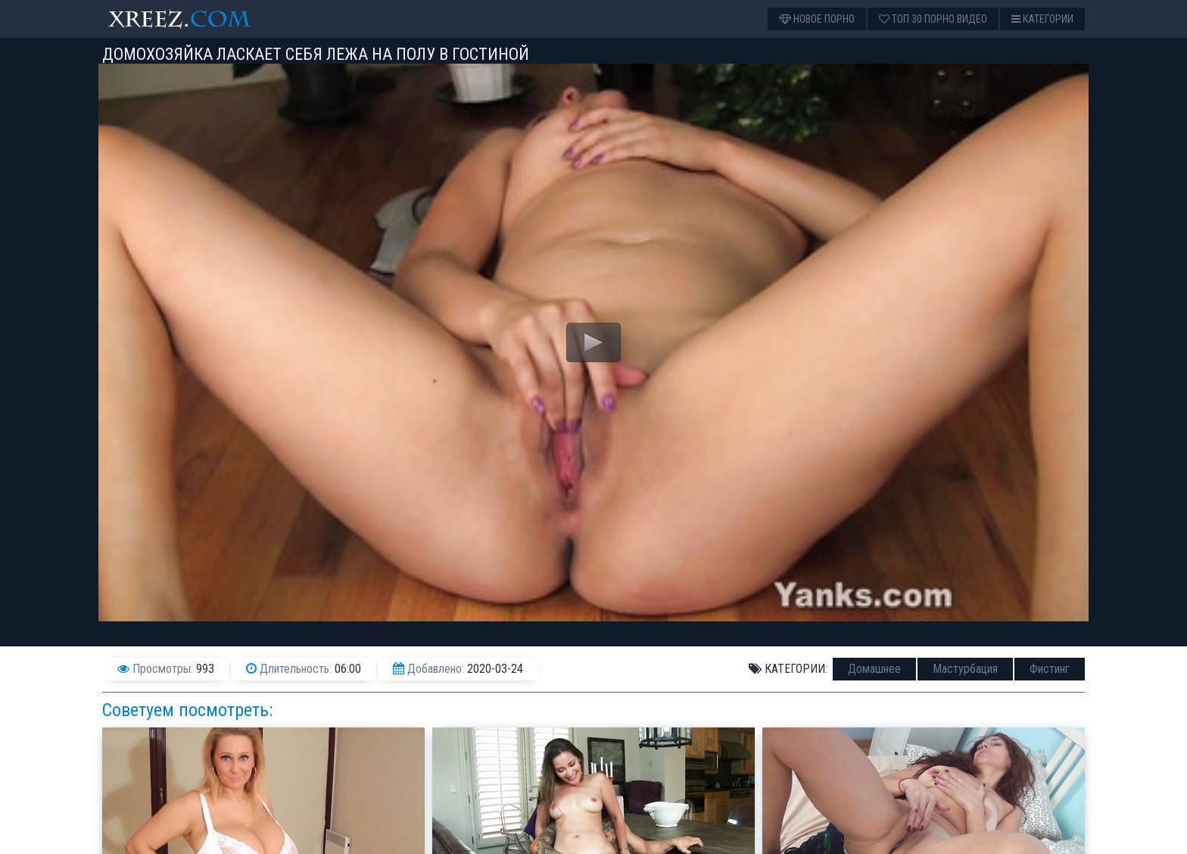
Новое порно (817, 19)
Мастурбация (965, 669)
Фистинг (1050, 669)
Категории (1042, 19)
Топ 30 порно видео (933, 19)
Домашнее (874, 669)
